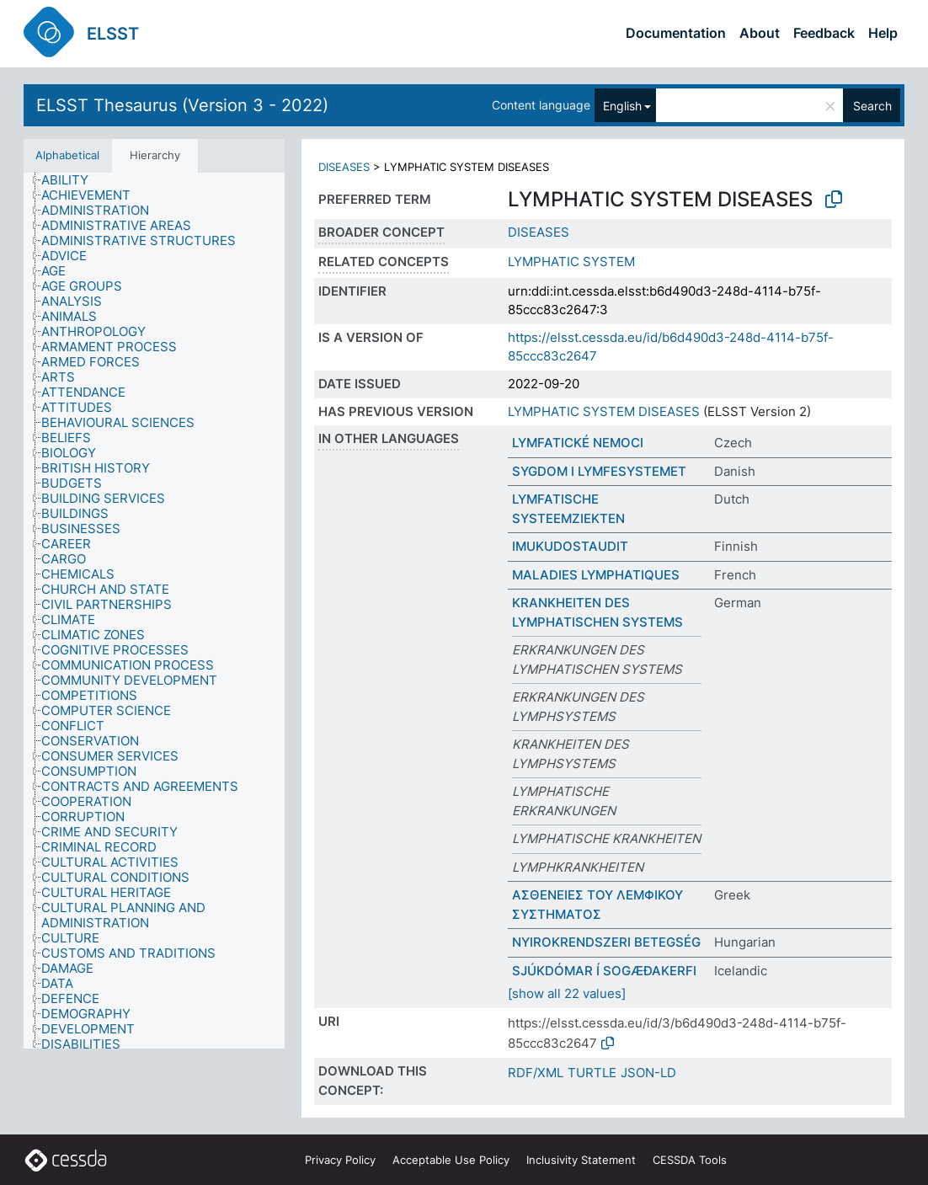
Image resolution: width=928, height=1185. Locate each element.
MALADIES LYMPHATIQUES (596, 575)
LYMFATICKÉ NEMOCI (577, 443)
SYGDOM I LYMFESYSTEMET (599, 471)
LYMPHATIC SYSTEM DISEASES (604, 411)
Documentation (676, 32)
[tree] (154, 611)
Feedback (824, 32)
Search (872, 106)
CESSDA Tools (690, 1159)
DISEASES (344, 166)
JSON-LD (648, 1073)
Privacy (340, 1159)
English (622, 106)
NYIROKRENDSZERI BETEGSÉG (606, 942)
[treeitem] (72, 180)
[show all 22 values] (567, 993)
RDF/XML (535, 1073)
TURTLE (592, 1073)
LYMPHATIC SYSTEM (571, 262)
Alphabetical (67, 155)
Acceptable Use (450, 1159)
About (759, 32)
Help (883, 32)
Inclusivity (581, 1159)
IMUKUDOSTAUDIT (570, 546)
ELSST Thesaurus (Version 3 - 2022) (182, 105)
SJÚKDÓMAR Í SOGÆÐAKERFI (604, 971)
